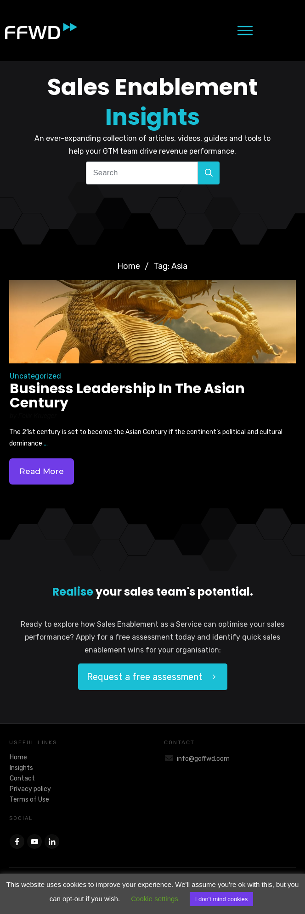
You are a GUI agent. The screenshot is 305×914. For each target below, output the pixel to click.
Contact (22, 778)
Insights (21, 768)
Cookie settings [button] (154, 899)
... (46, 443)
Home (18, 757)
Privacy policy (30, 789)
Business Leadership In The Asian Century (127, 395)
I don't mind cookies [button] (221, 899)
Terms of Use (29, 799)
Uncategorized (35, 376)
